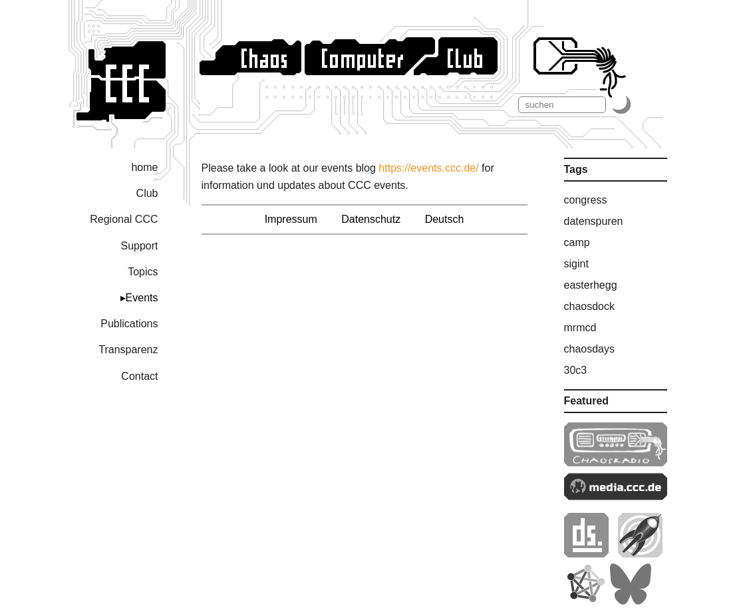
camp (577, 242)
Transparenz (128, 349)
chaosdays (589, 349)
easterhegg (590, 285)
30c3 (575, 370)
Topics (143, 271)
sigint (576, 263)
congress (585, 200)
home (144, 167)
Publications (129, 323)
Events (142, 297)
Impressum (291, 219)
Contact (139, 376)
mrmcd (580, 327)
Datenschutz (370, 219)
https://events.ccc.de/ (428, 168)
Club (147, 193)
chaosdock (589, 306)
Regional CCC (124, 219)
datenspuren (593, 221)
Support (139, 245)
